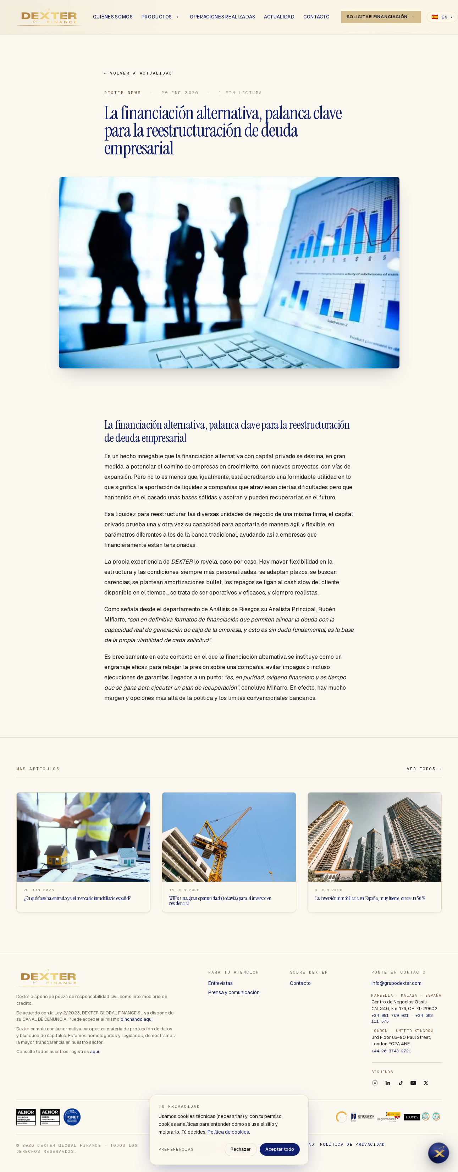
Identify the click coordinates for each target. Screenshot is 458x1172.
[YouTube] (413, 1082)
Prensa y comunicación (234, 992)
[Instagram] (375, 1082)
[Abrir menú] (178, 17)
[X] (426, 1082)
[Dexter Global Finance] (49, 17)
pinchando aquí (137, 1019)
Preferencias (176, 1149)
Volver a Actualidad (138, 73)
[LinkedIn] (387, 1082)
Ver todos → (424, 768)
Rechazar (241, 1149)
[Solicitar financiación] (381, 17)
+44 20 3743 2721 (391, 1050)
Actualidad (279, 17)
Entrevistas (220, 983)
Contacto (317, 17)
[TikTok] (400, 1082)
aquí (94, 1051)
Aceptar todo (279, 1149)
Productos (157, 17)
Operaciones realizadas (223, 17)
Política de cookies (228, 1132)
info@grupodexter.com (396, 983)
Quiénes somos (113, 17)
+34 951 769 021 (390, 1015)
